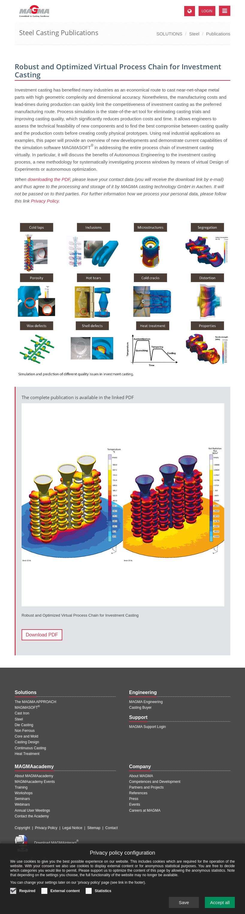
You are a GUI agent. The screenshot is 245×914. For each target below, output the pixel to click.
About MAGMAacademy (34, 776)
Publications (218, 33)
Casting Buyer (140, 707)
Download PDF (42, 634)
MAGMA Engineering (146, 702)
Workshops (24, 793)
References (138, 793)
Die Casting (24, 725)
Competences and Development (154, 782)
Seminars (22, 799)
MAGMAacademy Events (35, 782)
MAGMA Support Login (147, 727)
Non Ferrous (25, 731)
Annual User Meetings (32, 810)
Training (21, 787)
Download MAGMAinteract (56, 843)
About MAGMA (141, 776)
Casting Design (27, 742)
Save (184, 904)
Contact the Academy (32, 816)
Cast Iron (22, 713)
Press (133, 799)
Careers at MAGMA (145, 810)
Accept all (219, 904)
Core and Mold (26, 736)
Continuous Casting (30, 748)
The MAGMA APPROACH (35, 702)
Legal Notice (72, 828)
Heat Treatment (27, 754)
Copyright (22, 828)
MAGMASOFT (27, 707)
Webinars (22, 804)
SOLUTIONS (169, 33)
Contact (111, 828)
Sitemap (93, 828)
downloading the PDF (49, 179)
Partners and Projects (146, 787)
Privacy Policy (46, 828)
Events (134, 804)
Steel (194, 33)
